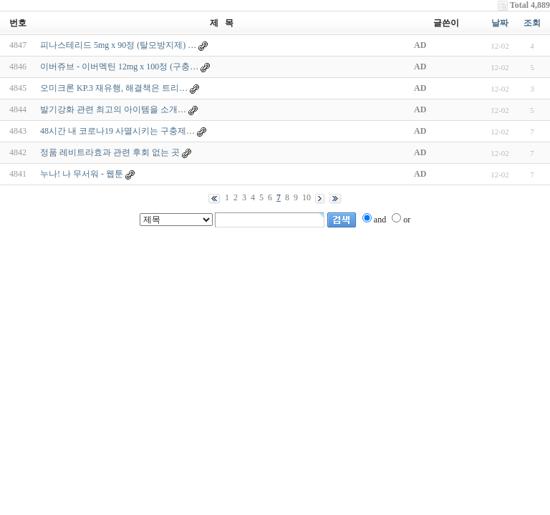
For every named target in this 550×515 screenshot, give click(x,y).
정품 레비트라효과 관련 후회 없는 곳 (110, 152)
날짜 (499, 23)
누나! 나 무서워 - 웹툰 (81, 174)
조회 (532, 23)
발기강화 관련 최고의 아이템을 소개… (113, 109)
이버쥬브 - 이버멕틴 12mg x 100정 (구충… (119, 67)
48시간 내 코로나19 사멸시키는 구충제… (117, 131)
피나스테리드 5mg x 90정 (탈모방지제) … (118, 45)
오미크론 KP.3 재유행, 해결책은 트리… (114, 88)
